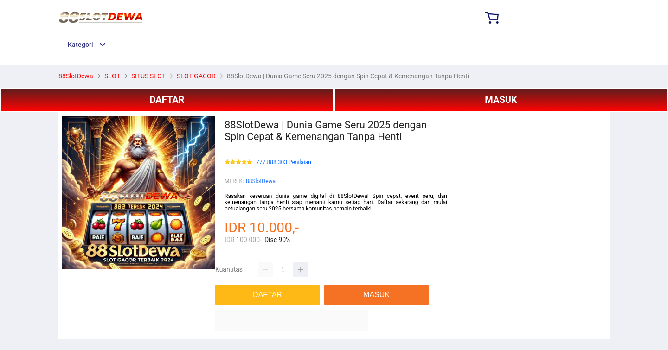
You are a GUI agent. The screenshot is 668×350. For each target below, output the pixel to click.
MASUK (501, 99)
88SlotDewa (261, 181)
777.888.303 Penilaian (283, 162)
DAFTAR (166, 99)
